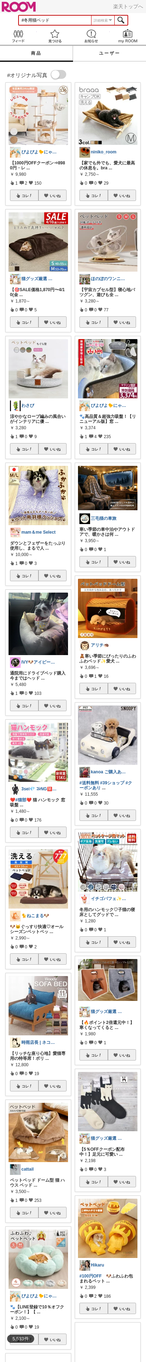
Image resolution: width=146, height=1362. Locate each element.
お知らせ (91, 36)
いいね (55, 195)
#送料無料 (89, 782)
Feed (18, 36)
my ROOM (128, 36)
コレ (27, 195)
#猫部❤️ (23, 799)
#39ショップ (112, 782)
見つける (55, 36)
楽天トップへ (128, 6)
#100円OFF (90, 1276)
